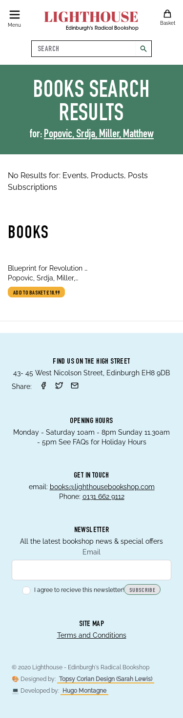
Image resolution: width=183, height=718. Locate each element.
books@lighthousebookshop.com (102, 487)
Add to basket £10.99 (36, 293)
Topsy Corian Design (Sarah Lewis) (105, 679)
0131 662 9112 (103, 496)
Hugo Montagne (84, 690)
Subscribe (142, 590)
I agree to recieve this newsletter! (73, 590)
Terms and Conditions (91, 635)
